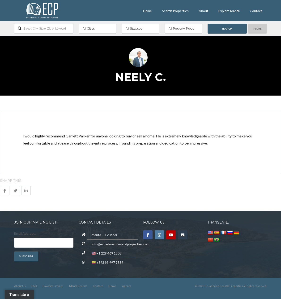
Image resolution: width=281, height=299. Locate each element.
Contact (256, 11)
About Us (20, 286)
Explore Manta (229, 11)
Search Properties (175, 11)
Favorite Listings (53, 286)
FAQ (34, 286)
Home (147, 11)
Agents (126, 286)
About (203, 11)
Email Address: (25, 233)
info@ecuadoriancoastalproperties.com (120, 244)
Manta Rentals (78, 286)
